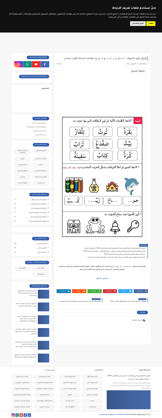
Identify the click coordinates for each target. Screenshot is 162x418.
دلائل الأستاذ (22, 165)
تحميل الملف (102, 279)
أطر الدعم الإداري (44, 377)
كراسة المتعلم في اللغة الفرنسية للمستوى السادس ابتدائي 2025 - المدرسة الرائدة (114, 248)
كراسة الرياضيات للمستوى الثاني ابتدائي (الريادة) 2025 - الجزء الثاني (27, 293)
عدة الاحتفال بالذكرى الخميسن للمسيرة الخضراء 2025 (124, 254)
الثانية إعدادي (41, 252)
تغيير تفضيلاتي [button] (138, 23)
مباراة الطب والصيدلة (44, 401)
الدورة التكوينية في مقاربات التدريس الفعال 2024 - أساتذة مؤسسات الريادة (129, 377)
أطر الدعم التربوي (22, 377)
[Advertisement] (102, 95)
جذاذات (40, 165)
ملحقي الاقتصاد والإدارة (22, 407)
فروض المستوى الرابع (38, 217)
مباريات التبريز (44, 407)
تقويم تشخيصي (40, 159)
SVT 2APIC (22, 268)
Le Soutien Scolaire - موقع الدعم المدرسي (114, 414)
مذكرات (22, 177)
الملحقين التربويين (22, 383)
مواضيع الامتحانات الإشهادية (36, 127)
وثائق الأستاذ (22, 183)
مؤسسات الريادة (41, 177)
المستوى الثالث (69, 377)
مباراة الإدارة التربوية (22, 389)
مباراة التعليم (44, 395)
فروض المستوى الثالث (38, 204)
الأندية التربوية (41, 151)
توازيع (23, 159)
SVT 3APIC (40, 274)
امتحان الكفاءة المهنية (22, 152)
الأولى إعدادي (41, 248)
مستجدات (40, 183)
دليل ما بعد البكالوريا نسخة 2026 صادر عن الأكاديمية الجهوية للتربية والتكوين (27, 319)
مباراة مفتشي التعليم (22, 401)
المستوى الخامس (69, 383)
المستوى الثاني (92, 383)
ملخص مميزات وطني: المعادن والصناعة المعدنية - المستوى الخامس (26, 332)
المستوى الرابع (92, 389)
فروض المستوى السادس (37, 221)
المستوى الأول (92, 377)
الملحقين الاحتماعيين (44, 383)
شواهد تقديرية (22, 171)
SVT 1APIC (40, 268)
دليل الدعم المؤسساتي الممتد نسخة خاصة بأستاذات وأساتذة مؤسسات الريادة (116, 257)
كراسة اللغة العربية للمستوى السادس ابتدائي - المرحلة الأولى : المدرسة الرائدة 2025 (114, 251)
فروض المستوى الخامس (37, 213)
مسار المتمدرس (40, 135)
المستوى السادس (69, 389)
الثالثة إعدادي (41, 244)
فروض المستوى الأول (38, 200)
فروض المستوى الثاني (38, 208)
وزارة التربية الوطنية (39, 131)
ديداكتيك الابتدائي (41, 171)
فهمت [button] (150, 23)
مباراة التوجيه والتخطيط (22, 395)
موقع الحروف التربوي (39, 123)
